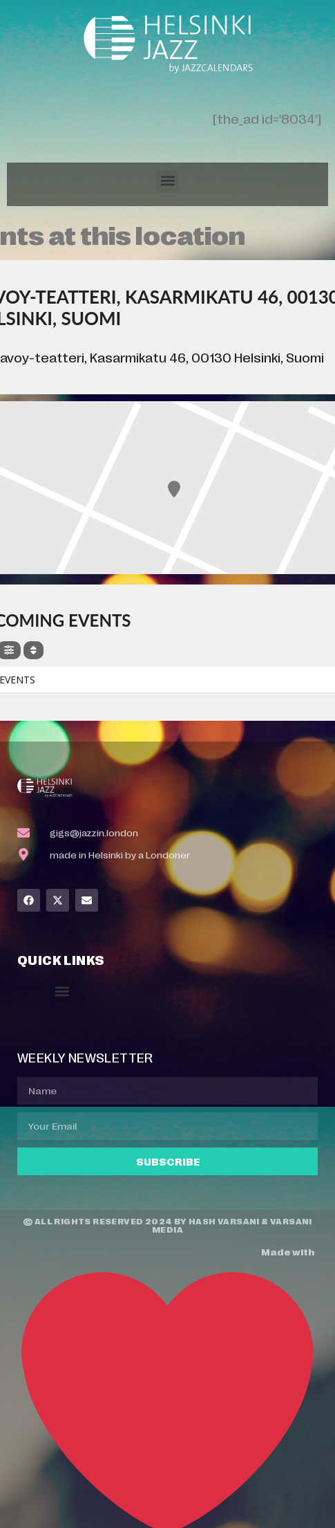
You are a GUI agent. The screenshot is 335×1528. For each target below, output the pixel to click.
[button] (167, 180)
